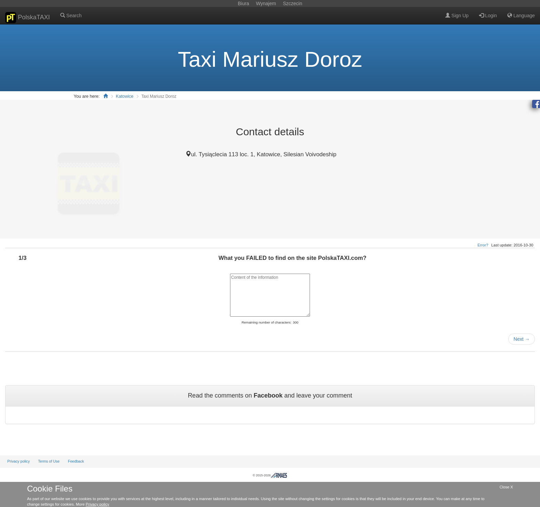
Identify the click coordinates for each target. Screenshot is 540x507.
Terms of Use (49, 461)
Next (521, 339)
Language (521, 15)
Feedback (76, 461)
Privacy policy (18, 461)
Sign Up (457, 15)
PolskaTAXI (27, 17)
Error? (483, 245)
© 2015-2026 (270, 475)
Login (488, 15)
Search (71, 15)
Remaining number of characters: (266, 322)
